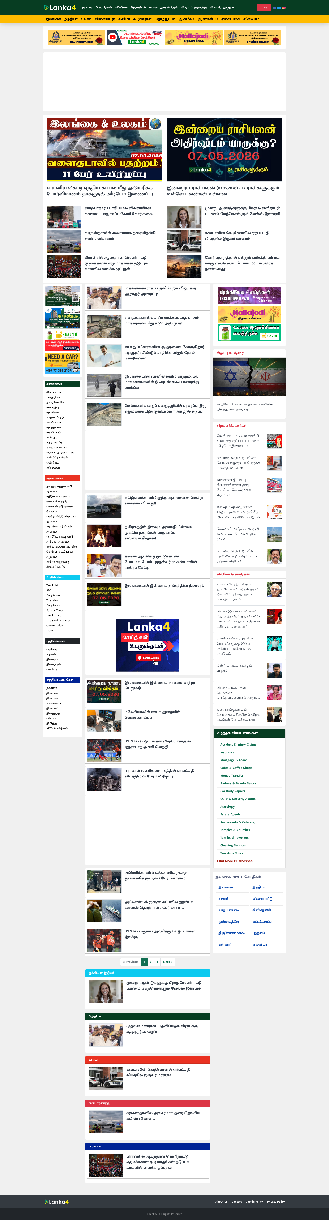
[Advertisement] (164, 85)
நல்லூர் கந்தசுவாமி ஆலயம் (59, 492)
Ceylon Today (54, 629)
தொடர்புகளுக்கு (194, 7)
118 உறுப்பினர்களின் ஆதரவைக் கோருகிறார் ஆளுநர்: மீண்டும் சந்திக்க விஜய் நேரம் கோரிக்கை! (164, 356)
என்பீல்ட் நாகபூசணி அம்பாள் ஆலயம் (59, 543)
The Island (52, 604)
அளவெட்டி (53, 426)
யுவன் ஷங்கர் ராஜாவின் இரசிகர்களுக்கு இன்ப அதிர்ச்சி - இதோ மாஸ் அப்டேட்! (235, 650)
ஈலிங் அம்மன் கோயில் (61, 550)
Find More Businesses (235, 865)
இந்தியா (70, 19)
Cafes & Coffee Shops (234, 772)
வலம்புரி (51, 673)
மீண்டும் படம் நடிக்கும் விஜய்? (234, 672)
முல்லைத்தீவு (228, 925)
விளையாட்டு (105, 19)
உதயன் (51, 658)
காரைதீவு (52, 411)
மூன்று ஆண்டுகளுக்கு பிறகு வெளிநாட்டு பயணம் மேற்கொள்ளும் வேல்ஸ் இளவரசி (242, 215)
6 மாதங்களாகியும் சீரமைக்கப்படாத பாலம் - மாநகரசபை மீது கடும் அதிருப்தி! (163, 324)
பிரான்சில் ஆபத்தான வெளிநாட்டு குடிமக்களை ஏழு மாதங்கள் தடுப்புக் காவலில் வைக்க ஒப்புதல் (116, 267)
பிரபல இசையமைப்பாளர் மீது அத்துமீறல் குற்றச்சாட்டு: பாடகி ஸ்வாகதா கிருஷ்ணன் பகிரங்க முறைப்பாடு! (238, 623)
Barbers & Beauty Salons (237, 787)
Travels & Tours (230, 857)
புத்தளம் (258, 937)
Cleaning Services (231, 849)
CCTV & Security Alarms (236, 803)
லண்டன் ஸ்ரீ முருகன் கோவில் (60, 513)
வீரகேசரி (52, 653)
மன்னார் (224, 948)
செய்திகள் (104, 7)
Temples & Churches (233, 834)
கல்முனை (53, 471)
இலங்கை (53, 19)
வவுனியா (259, 948)
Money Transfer (230, 780)
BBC (48, 594)
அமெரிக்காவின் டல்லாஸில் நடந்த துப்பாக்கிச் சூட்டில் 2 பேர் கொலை (156, 879)
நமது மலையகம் (57, 451)
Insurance (225, 756)
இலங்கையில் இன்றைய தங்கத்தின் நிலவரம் (164, 589)
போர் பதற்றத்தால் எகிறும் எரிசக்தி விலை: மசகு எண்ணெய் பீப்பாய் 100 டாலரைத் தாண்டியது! (242, 267)
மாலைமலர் (54, 706)
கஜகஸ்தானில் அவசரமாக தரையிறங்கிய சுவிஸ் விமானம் (122, 240)
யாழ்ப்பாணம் (228, 914)
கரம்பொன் (53, 436)
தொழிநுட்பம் (165, 19)
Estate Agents (229, 818)
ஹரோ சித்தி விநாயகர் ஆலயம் (61, 523)
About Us (221, 1201)
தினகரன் (52, 663)
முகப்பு (87, 7)
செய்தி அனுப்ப (222, 7)
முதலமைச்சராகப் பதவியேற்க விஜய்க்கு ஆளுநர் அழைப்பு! (160, 295)
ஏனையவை (230, 19)
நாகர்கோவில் (55, 406)
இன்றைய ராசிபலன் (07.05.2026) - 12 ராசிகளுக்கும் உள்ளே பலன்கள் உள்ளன (223, 195)
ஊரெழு (51, 441)
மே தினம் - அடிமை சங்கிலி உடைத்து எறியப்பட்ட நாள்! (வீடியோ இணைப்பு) (238, 444)
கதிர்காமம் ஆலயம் (58, 500)
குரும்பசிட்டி (54, 446)
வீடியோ (121, 7)
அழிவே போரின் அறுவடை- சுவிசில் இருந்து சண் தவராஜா (245, 411)
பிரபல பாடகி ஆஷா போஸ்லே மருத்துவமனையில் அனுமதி (238, 696)
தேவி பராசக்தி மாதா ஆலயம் (59, 558)
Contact (237, 1201)
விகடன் (51, 722)
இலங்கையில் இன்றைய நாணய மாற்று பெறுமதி (160, 689)
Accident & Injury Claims (236, 749)
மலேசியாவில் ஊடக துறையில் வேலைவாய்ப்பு (152, 719)
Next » (168, 966)
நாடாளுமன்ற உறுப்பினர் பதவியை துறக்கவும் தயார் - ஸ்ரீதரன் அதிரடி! (238, 560)
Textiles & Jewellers (233, 842)
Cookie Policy (254, 1201)
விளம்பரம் (251, 19)
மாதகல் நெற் (55, 421)
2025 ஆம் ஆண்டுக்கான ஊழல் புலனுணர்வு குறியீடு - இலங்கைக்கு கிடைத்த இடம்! (239, 515)
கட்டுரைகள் (142, 19)
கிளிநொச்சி (261, 914)
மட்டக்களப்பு (261, 925)
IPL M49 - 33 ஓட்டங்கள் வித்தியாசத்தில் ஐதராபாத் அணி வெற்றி (158, 748)
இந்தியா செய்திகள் (59, 683)
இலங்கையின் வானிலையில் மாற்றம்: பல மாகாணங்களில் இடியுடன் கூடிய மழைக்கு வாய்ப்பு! (162, 386)
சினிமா (124, 19)
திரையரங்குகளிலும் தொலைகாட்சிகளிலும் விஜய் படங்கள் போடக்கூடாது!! (239, 718)
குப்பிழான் (53, 416)
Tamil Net (52, 589)
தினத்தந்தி (53, 717)
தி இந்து (51, 727)
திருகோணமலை (231, 937)
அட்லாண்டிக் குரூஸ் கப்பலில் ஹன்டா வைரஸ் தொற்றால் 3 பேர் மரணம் (159, 909)
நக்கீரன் (51, 691)
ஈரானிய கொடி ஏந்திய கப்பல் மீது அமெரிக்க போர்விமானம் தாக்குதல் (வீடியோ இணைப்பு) (100, 195)
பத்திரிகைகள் (55, 645)
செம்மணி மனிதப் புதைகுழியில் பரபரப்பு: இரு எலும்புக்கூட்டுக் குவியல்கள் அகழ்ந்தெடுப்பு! (165, 412)
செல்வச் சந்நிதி (56, 505)
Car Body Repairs (231, 795)
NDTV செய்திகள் (57, 732)
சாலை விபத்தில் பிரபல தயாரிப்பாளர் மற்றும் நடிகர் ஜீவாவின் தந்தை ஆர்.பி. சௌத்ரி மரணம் (237, 596)
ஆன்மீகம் (186, 19)
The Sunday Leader (58, 624)
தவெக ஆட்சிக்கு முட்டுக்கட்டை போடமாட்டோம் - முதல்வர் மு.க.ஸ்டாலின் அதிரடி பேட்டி (161, 566)
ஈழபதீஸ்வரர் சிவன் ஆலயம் (59, 533)
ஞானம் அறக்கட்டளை (61, 456)
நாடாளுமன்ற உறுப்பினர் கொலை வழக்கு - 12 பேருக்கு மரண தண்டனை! (238, 466)
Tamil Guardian (55, 619)
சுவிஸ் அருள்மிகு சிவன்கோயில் (57, 568)
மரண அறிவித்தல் (163, 7)
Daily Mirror (53, 599)
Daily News (53, 609)
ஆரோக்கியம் (207, 19)
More (49, 634)
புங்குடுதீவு (53, 400)
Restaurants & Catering (236, 826)
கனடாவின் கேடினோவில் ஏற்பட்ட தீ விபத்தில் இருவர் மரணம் (237, 240)
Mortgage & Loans (232, 764)
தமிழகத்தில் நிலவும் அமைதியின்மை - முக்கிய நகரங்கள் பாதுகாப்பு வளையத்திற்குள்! (159, 536)
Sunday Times (55, 614)
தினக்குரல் (53, 668)
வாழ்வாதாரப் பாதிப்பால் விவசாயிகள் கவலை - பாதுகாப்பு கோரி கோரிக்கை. (119, 215)
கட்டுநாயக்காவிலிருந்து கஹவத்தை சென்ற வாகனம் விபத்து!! (164, 504)
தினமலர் (52, 696)
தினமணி (52, 712)
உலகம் (86, 19)
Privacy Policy (276, 1201)
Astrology (226, 811)
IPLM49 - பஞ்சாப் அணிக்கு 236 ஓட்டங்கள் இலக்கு (160, 938)
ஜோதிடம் (138, 7)
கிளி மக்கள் (54, 395)
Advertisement (147, 620)
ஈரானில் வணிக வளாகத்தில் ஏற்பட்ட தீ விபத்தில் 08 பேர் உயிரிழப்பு (159, 777)
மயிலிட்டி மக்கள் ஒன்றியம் (57, 464)
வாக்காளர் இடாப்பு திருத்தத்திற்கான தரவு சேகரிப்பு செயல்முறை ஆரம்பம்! (234, 491)
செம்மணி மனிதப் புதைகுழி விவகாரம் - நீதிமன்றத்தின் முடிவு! (238, 538)
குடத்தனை (53, 431)
